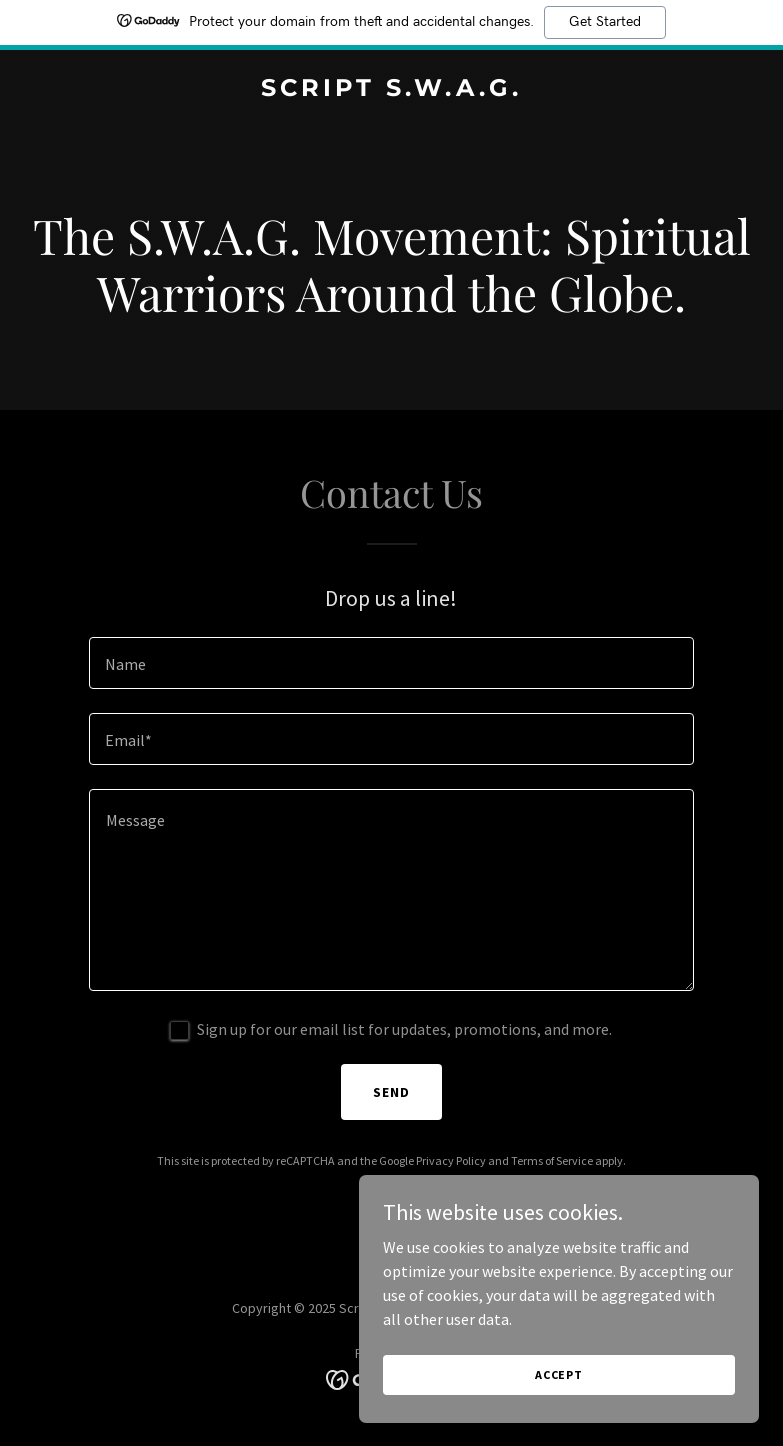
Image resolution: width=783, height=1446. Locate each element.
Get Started (605, 22)
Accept (559, 1374)
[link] (391, 90)
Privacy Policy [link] (451, 1160)
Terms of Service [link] (552, 1160)
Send (391, 1092)
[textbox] (391, 663)
